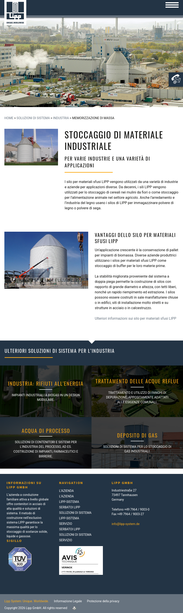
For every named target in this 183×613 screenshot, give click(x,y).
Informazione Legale (68, 601)
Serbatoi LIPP (69, 507)
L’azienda (66, 491)
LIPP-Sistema (69, 502)
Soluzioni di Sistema (33, 118)
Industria (61, 118)
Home (8, 118)
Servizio (65, 523)
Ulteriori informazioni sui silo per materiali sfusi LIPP (135, 318)
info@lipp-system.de (125, 524)
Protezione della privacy (103, 601)
